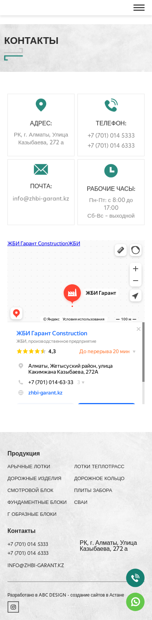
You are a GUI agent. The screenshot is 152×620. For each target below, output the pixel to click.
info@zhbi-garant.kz (41, 206)
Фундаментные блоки (37, 502)
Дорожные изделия (34, 478)
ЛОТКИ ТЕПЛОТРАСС (99, 466)
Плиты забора (93, 490)
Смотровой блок (30, 490)
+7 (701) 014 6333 (111, 153)
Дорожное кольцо (99, 478)
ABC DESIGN (53, 595)
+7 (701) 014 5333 (111, 143)
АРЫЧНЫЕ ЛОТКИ (28, 466)
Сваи (81, 502)
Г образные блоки (32, 514)
